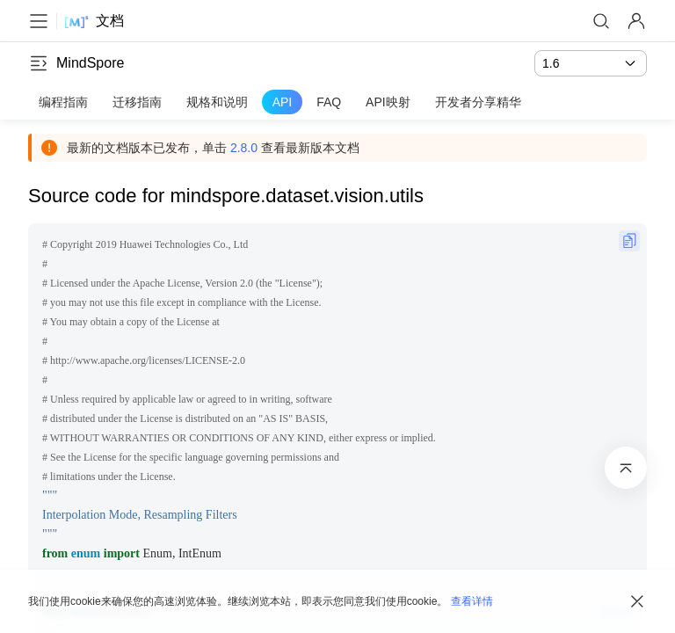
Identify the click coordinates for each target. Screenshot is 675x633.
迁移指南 (137, 102)
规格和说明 (217, 102)
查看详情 (472, 601)
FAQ (328, 102)
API (282, 102)
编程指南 (63, 102)
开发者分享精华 (478, 102)
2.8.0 (244, 148)
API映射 (388, 102)
